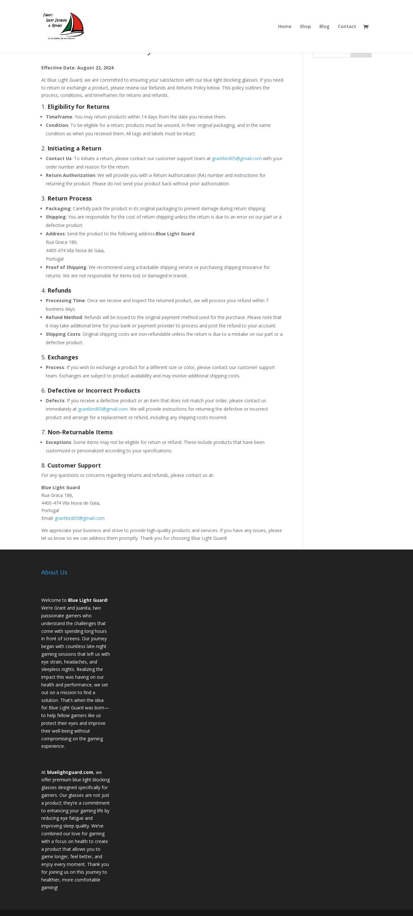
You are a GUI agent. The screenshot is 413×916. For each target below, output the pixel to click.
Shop (305, 26)
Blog (324, 26)
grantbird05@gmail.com (237, 158)
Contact (347, 26)
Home (284, 26)
